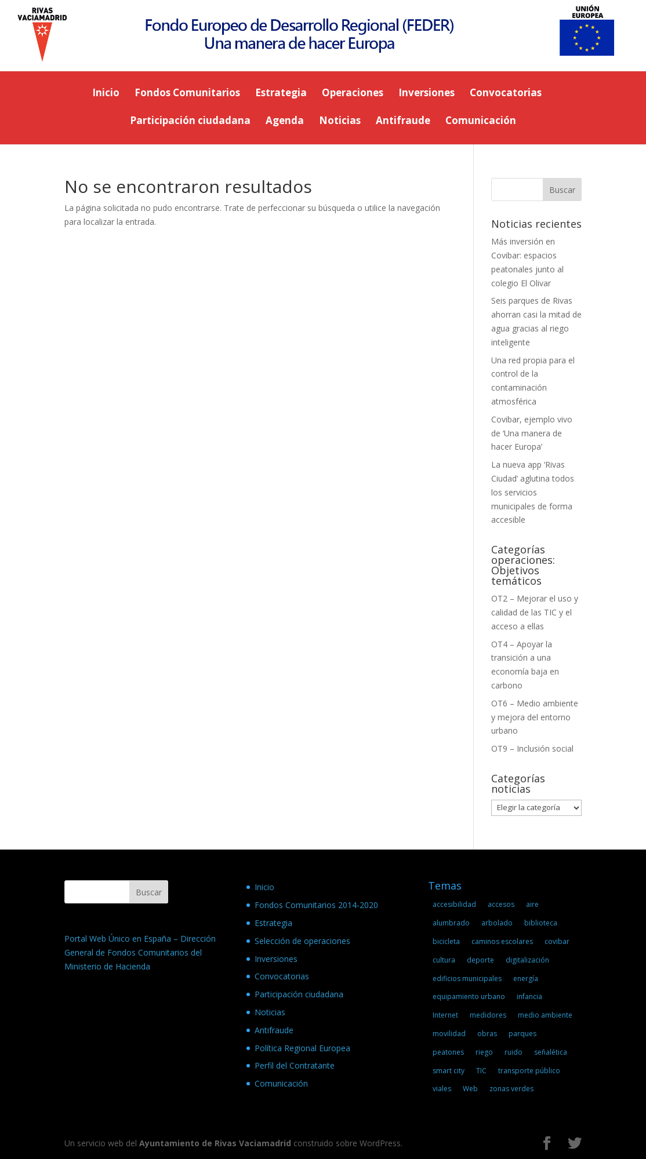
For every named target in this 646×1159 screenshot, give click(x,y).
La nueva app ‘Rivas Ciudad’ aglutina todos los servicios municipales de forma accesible (532, 492)
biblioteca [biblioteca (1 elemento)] (540, 923)
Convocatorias (506, 94)
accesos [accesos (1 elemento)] (501, 904)
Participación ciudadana (190, 121)
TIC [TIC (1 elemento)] (481, 1071)
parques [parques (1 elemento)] (522, 1033)
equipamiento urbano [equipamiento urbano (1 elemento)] (469, 996)
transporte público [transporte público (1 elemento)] (529, 1071)
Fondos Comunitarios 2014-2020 (316, 904)
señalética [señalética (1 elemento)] (550, 1052)
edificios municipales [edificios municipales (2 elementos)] (467, 978)
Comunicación (480, 121)
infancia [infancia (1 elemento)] (529, 996)
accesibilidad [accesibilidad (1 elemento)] (454, 904)
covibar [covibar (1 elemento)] (557, 941)
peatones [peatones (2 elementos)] (448, 1052)
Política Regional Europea (302, 1048)
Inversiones (426, 94)
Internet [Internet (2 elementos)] (445, 1015)
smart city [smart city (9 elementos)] (448, 1071)
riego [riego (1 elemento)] (484, 1052)
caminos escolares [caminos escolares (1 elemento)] (502, 941)
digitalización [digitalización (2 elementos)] (527, 960)
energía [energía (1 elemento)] (525, 978)
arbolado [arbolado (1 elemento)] (497, 923)
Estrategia (281, 94)
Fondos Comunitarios (187, 94)
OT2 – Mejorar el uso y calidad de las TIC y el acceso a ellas (534, 612)
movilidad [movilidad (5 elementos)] (449, 1033)
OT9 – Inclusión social (532, 748)
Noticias (340, 121)
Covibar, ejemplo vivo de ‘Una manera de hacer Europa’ (531, 433)
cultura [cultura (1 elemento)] (444, 960)
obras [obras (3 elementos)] (487, 1033)
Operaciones (352, 94)
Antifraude (403, 121)
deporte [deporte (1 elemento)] (480, 960)
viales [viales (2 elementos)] (442, 1089)
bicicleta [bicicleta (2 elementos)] (446, 941)
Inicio (105, 94)
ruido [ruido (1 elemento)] (513, 1052)
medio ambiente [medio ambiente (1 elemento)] (545, 1015)
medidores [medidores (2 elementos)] (488, 1015)
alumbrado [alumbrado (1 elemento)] (451, 923)
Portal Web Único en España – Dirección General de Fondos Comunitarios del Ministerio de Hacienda (140, 952)
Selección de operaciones (302, 940)
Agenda (285, 121)
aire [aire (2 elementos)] (532, 904)
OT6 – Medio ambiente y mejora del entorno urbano (534, 717)
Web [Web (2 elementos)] (470, 1089)
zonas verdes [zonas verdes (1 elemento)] (511, 1089)
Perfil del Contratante (295, 1065)
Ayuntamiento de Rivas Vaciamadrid (215, 1143)
